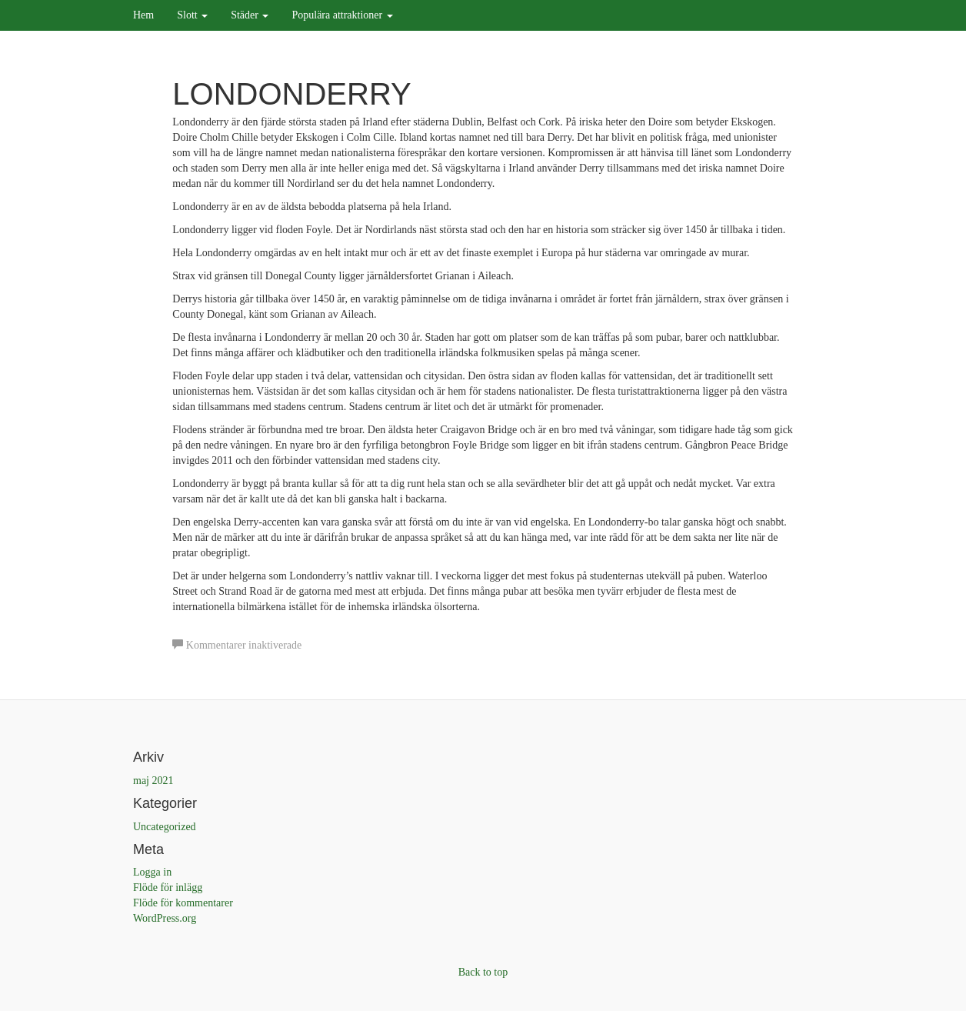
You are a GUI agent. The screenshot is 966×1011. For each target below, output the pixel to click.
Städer (249, 15)
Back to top (483, 972)
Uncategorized (164, 826)
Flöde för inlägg (167, 887)
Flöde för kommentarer (183, 903)
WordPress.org (164, 918)
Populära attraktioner (341, 15)
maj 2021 (153, 780)
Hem (143, 15)
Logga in (152, 872)
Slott (192, 15)
